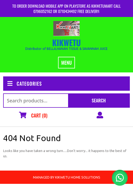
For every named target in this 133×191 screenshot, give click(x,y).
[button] (120, 178)
